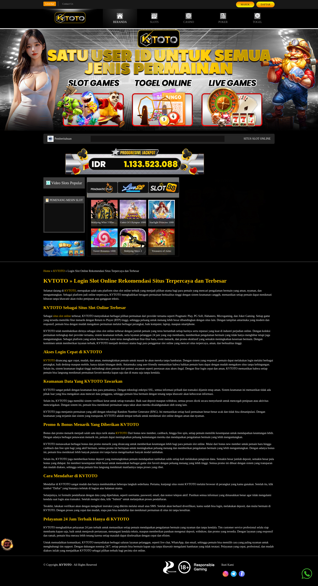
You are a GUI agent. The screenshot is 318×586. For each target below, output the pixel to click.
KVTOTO (59, 271)
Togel (257, 18)
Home (46, 271)
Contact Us (67, 3)
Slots (154, 18)
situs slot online (62, 316)
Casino (188, 18)
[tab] (102, 187)
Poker (223, 18)
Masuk (245, 4)
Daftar (265, 4)
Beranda (120, 18)
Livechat (49, 3)
